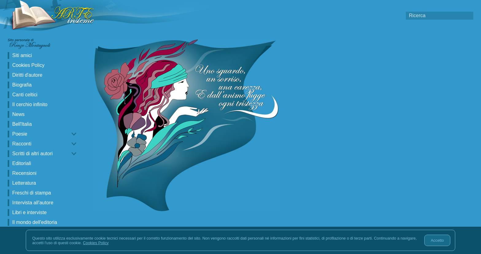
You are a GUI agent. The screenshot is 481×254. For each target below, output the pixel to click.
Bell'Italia (22, 124)
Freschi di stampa (31, 192)
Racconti (21, 143)
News (18, 114)
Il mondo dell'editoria (34, 222)
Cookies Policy (28, 65)
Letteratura (24, 183)
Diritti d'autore (27, 75)
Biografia (22, 84)
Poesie (19, 134)
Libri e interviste (29, 212)
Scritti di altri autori (32, 153)
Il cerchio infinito (30, 104)
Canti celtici (24, 94)
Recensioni (24, 173)
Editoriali (21, 163)
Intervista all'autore (32, 202)
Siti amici (22, 55)
